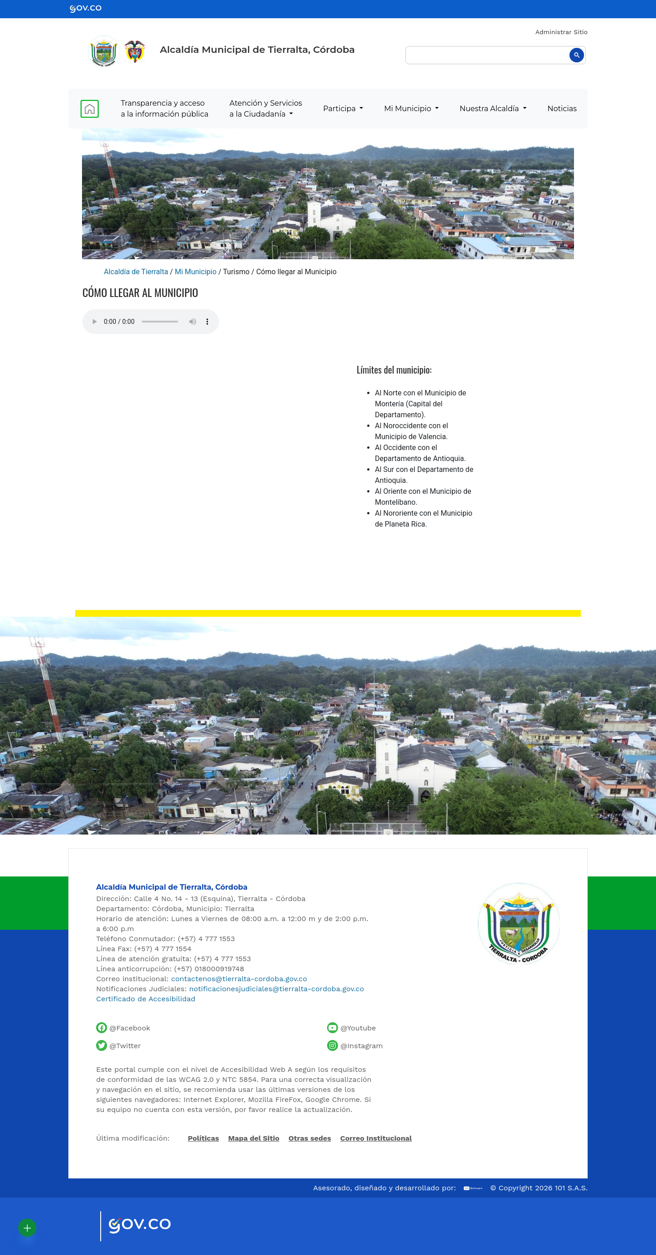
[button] (27, 1228)
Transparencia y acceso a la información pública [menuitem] (164, 108)
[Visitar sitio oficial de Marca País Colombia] (82, 1226)
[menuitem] (89, 108)
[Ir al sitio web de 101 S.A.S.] (473, 1188)
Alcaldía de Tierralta (136, 271)
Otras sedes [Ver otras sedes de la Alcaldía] (309, 1138)
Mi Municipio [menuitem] (408, 108)
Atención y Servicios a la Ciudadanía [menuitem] (266, 108)
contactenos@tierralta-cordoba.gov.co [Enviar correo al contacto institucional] (239, 978)
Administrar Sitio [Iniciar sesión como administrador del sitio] (561, 32)
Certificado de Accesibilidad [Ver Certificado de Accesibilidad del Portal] (145, 998)
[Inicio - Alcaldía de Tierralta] (104, 51)
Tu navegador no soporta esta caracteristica (150, 321)
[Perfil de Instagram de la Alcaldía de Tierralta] (355, 1045)
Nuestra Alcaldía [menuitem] (490, 108)
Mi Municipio (196, 271)
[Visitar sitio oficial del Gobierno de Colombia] (150, 1226)
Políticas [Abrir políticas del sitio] (203, 1139)
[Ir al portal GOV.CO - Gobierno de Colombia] (91, 8)
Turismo (236, 271)
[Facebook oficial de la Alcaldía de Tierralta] (123, 1027)
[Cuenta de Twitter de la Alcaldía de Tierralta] (118, 1045)
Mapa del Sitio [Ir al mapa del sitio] (254, 1138)
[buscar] (495, 55)
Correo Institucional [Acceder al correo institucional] (376, 1138)
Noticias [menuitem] (562, 108)
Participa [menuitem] (340, 108)
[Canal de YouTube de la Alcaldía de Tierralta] (351, 1027)
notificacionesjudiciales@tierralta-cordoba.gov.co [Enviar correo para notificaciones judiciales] (276, 988)
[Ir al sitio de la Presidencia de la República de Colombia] (134, 51)
